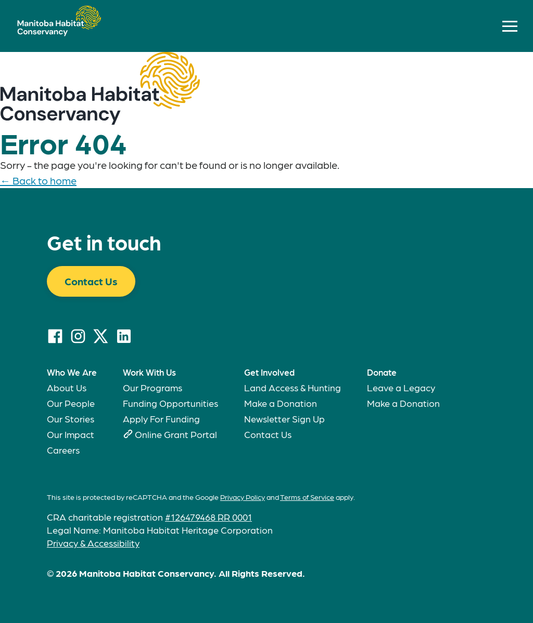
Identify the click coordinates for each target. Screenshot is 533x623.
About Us (66, 387)
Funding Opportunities (170, 403)
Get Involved (269, 372)
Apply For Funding (161, 419)
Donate (382, 372)
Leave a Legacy (401, 387)
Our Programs (152, 387)
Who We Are (72, 372)
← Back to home (38, 180)
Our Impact (70, 434)
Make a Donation (280, 403)
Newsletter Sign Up (284, 419)
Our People (71, 403)
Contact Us (91, 281)
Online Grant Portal (176, 434)
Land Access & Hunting (292, 387)
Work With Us (149, 372)
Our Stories (70, 419)
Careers (63, 450)
